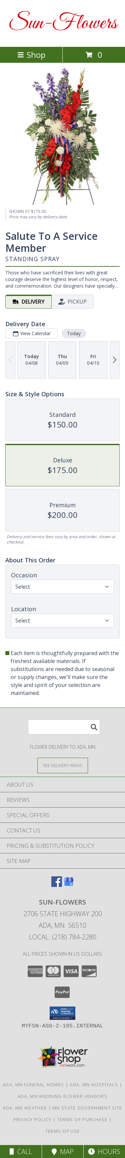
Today (74, 333)
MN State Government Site (87, 1108)
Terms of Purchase (82, 1119)
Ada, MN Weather (25, 1108)
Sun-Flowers (62, 23)
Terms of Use (62, 1131)
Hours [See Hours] (104, 1151)
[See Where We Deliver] (62, 765)
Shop (31, 54)
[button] (62, 1013)
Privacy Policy (32, 1119)
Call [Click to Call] (21, 1151)
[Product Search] (64, 727)
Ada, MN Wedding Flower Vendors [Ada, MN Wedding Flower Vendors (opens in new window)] (62, 1096)
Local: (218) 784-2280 (62, 936)
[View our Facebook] (56, 885)
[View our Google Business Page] (68, 885)
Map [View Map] (63, 1151)
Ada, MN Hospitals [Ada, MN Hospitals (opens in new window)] (94, 1085)
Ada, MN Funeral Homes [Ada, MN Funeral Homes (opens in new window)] (33, 1085)
